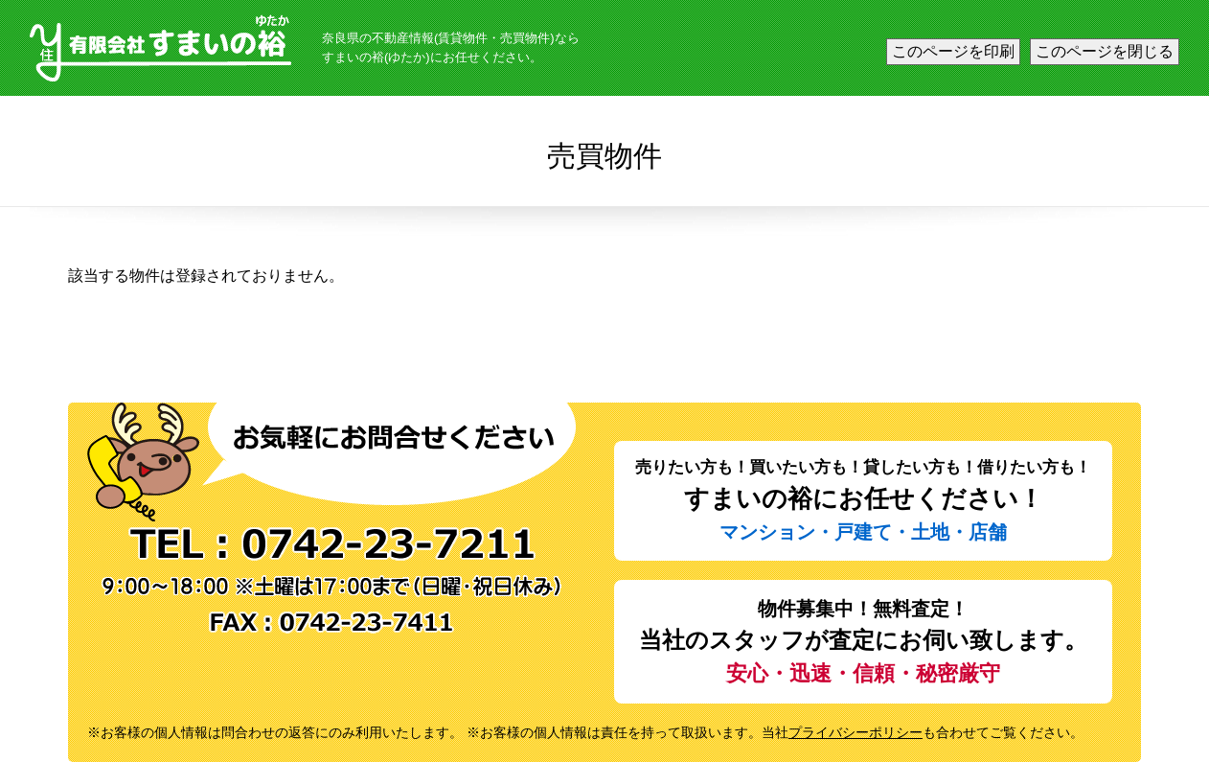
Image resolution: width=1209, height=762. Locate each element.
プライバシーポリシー (855, 732)
